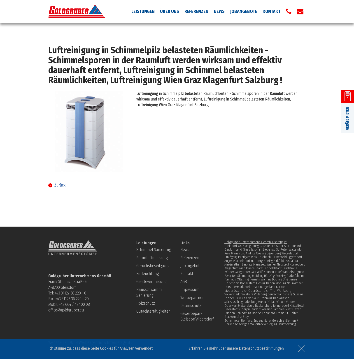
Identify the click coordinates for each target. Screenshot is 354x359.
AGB (183, 281)
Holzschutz (145, 303)
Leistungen (143, 11)
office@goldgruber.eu (66, 310)
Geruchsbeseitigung (152, 265)
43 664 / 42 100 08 (75, 304)
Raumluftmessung (152, 257)
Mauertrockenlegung (263, 324)
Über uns (169, 11)
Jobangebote (243, 11)
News (219, 11)
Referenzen (196, 11)
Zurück (59, 185)
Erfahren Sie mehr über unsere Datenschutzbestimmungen (236, 348)
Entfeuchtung (147, 273)
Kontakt (271, 11)
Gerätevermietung (151, 281)
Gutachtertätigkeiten (153, 311)
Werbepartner (192, 297)
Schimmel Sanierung (153, 249)
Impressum (190, 289)
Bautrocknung (287, 324)
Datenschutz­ (190, 305)
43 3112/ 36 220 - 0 (71, 293)
